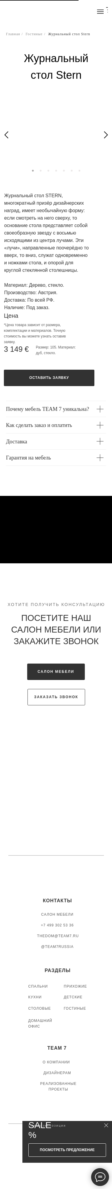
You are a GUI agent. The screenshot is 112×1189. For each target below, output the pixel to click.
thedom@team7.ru (58, 936)
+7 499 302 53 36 (57, 925)
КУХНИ (35, 997)
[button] (49, 378)
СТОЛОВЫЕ (39, 1008)
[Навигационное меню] (100, 12)
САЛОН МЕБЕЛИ (57, 914)
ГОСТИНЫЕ (75, 1008)
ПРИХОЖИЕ (75, 986)
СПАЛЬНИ (38, 986)
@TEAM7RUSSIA (57, 947)
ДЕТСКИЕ (73, 997)
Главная (13, 34)
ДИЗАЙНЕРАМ (57, 1073)
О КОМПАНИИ (56, 1062)
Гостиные (34, 34)
